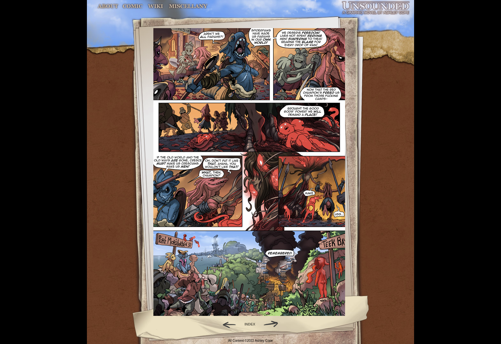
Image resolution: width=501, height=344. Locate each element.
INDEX (249, 324)
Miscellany (188, 6)
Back (227, 324)
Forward (273, 324)
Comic (132, 6)
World (155, 6)
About (108, 6)
